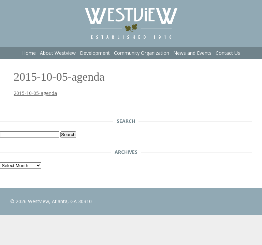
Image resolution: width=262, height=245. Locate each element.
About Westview (58, 53)
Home (29, 53)
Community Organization (141, 53)
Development (95, 53)
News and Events (192, 53)
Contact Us (228, 53)
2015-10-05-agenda (35, 93)
